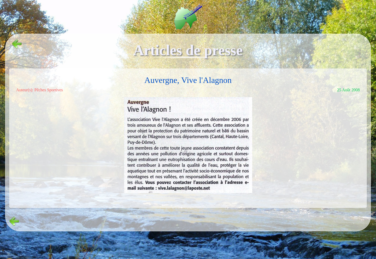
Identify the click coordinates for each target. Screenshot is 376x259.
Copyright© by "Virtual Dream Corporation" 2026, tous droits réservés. (199, 245)
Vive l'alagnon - (154, 245)
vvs (163, 245)
